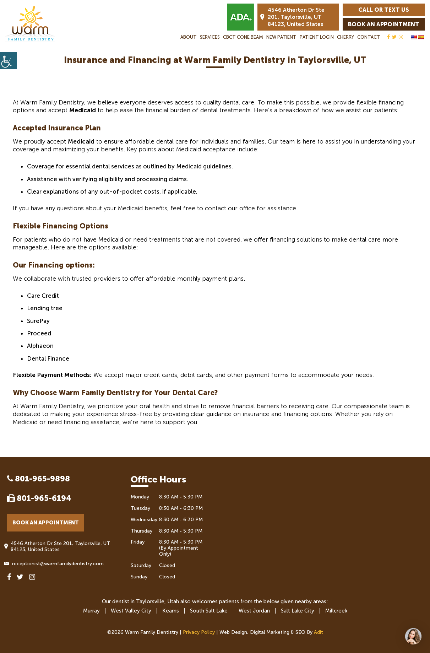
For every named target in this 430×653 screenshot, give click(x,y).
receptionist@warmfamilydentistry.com (55, 563)
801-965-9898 (38, 479)
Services (210, 37)
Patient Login (317, 37)
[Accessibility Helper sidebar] (8, 60)
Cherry (345, 37)
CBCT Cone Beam (243, 37)
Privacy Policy (199, 632)
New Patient (281, 37)
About (188, 37)
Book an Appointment (383, 24)
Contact (368, 37)
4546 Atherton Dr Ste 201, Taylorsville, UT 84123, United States (292, 17)
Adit (318, 632)
